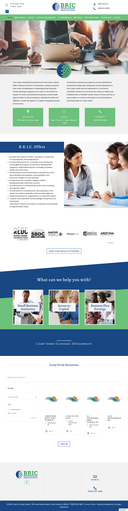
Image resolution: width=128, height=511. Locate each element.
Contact (117, 17)
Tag (9, 404)
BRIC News (78, 17)
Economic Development (46, 17)
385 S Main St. (103, 4)
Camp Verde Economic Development (64, 344)
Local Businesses (65, 17)
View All (64, 443)
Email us (95, 479)
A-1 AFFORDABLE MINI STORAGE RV (92, 419)
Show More (12, 413)
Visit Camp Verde (91, 17)
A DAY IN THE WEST (72, 417)
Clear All (34, 418)
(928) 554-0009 (104, 8)
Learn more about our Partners (64, 251)
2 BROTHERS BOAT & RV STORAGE (50, 418)
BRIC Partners (20, 17)
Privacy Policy (89, 504)
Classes (31, 17)
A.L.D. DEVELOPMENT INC (114, 418)
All (48, 431)
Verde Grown (106, 17)
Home (10, 17)
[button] (110, 242)
